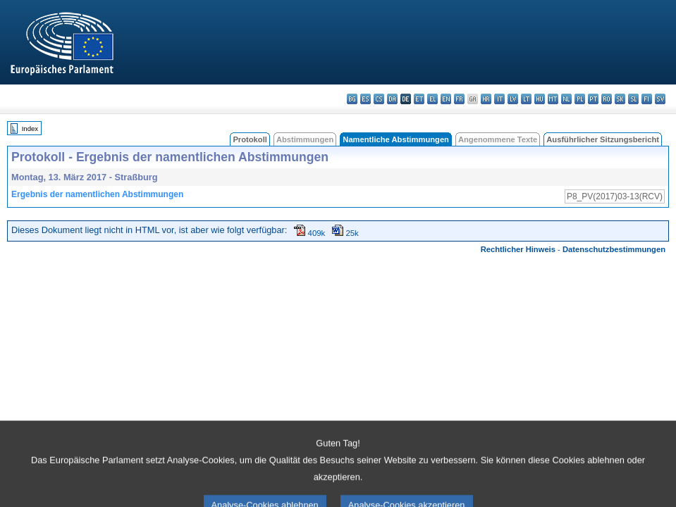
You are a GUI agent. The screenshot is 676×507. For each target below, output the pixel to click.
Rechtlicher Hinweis (518, 249)
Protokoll (249, 139)
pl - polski (579, 99)
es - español (365, 99)
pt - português (593, 99)
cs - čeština (379, 99)
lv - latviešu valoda (513, 99)
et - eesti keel (419, 99)
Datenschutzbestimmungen (614, 249)
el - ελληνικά (432, 99)
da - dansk (392, 99)
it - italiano (499, 99)
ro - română (606, 99)
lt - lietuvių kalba (526, 99)
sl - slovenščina (633, 99)
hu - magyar (539, 99)
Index (30, 128)
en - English (446, 99)
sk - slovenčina (620, 99)
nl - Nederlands (566, 99)
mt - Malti (553, 99)
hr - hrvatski (486, 99)
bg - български (352, 99)
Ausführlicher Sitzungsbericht (602, 139)
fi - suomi (646, 99)
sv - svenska (660, 99)
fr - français (459, 99)
